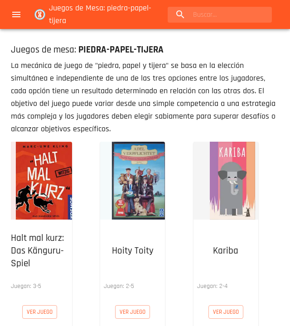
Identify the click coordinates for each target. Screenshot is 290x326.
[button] (39, 218)
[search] (220, 15)
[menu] (16, 14)
